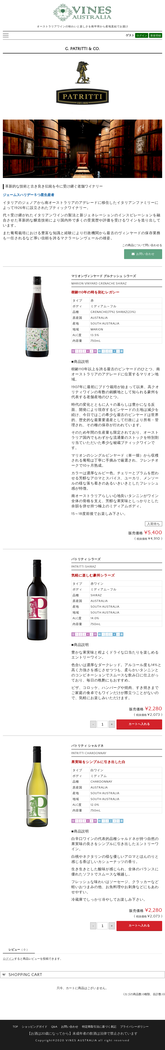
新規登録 (155, 34)
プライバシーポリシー (134, 1026)
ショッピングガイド (34, 1026)
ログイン (141, 34)
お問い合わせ (143, 253)
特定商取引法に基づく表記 (99, 1026)
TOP (15, 1026)
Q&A (54, 1026)
